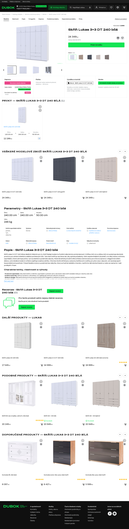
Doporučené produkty (69, 19)
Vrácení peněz (70, 518)
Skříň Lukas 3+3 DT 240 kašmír (97, 187)
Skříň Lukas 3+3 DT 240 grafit (54, 187)
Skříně (44, 14)
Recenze (33, 512)
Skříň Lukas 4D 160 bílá (10, 353)
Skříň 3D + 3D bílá (50, 411)
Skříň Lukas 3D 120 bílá (12, 122)
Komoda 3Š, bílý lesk (9, 470)
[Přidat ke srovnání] (118, 38)
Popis (23, 19)
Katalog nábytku (57, 7)
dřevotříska (53, 226)
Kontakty (4, 1)
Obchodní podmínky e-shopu (73, 505)
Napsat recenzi (55, 286)
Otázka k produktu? (121, 19)
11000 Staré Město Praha (23, 82)
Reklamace (68, 512)
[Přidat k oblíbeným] (122, 38)
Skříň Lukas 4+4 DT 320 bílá (53, 353)
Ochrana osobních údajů (94, 508)
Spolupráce (92, 504)
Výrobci (90, 515)
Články (32, 515)
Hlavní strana (6, 14)
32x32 (125, 526)
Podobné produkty (53, 19)
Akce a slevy (26, 1)
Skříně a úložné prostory (32, 14)
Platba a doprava (15, 1)
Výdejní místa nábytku (35, 508)
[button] (3, 67)
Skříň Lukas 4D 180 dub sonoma (97, 353)
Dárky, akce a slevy (53, 505)
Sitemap (91, 512)
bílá (7, 239)
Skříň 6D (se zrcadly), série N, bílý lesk (15, 411)
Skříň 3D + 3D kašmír (93, 411)
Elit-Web (96, 526)
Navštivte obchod (41, 6)
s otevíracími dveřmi (74, 226)
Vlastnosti (15, 19)
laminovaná (111, 226)
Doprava (41, 19)
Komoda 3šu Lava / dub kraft (96, 470)
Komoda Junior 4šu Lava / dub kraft (56, 470)
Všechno (6, 19)
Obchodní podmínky (72, 510)
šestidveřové (51, 239)
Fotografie (32, 19)
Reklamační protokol (72, 515)
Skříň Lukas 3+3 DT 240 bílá (11, 187)
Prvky (80, 19)
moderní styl (73, 239)
